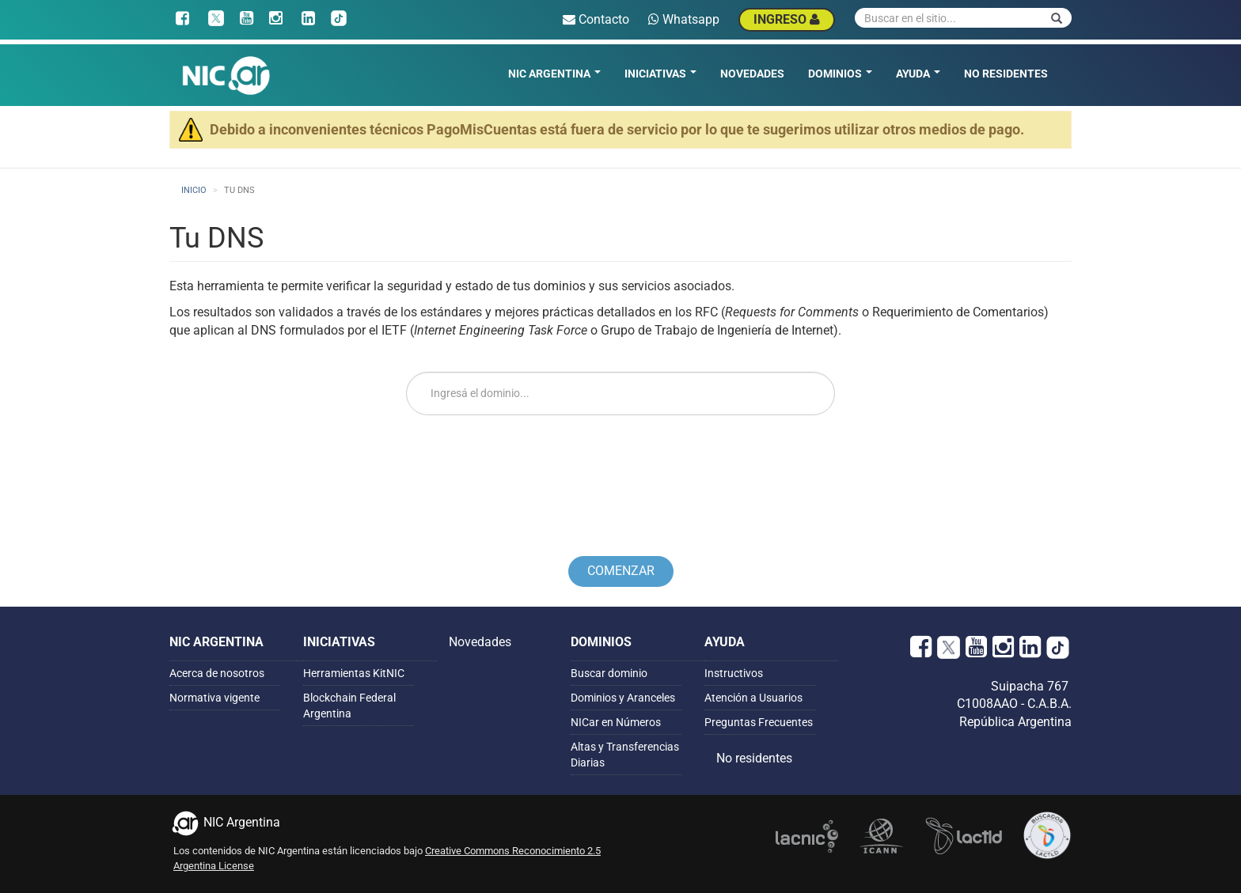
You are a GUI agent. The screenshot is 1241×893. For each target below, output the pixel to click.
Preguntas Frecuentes (758, 722)
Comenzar (621, 570)
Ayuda (918, 73)
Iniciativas (660, 73)
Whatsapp (683, 19)
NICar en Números (616, 722)
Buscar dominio (609, 673)
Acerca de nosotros (216, 673)
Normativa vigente (214, 697)
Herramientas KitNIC (353, 673)
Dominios (840, 73)
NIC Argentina (554, 73)
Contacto (596, 19)
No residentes (1006, 73)
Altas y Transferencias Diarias (625, 754)
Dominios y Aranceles (623, 697)
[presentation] (620, 472)
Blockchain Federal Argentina (349, 705)
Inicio (194, 190)
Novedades (752, 73)
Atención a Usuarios (753, 697)
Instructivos (733, 673)
